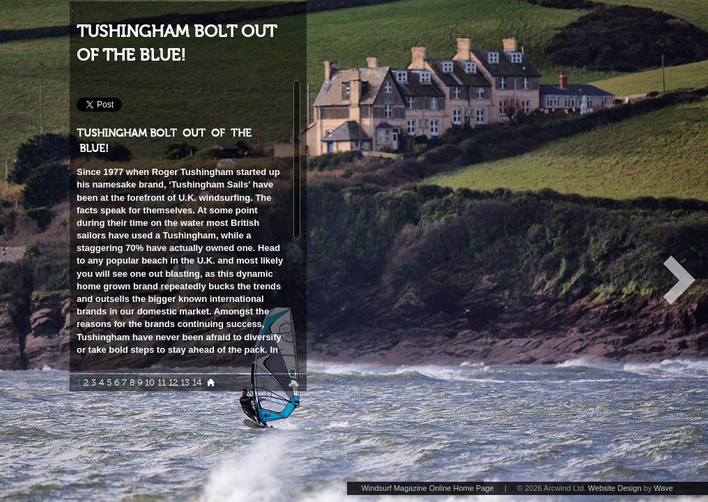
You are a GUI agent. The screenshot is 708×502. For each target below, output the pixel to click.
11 (161, 383)
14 (196, 383)
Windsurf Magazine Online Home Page (427, 488)
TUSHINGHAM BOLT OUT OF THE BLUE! (177, 43)
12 (173, 383)
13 (185, 383)
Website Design (615, 488)
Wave (663, 488)
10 (150, 383)
